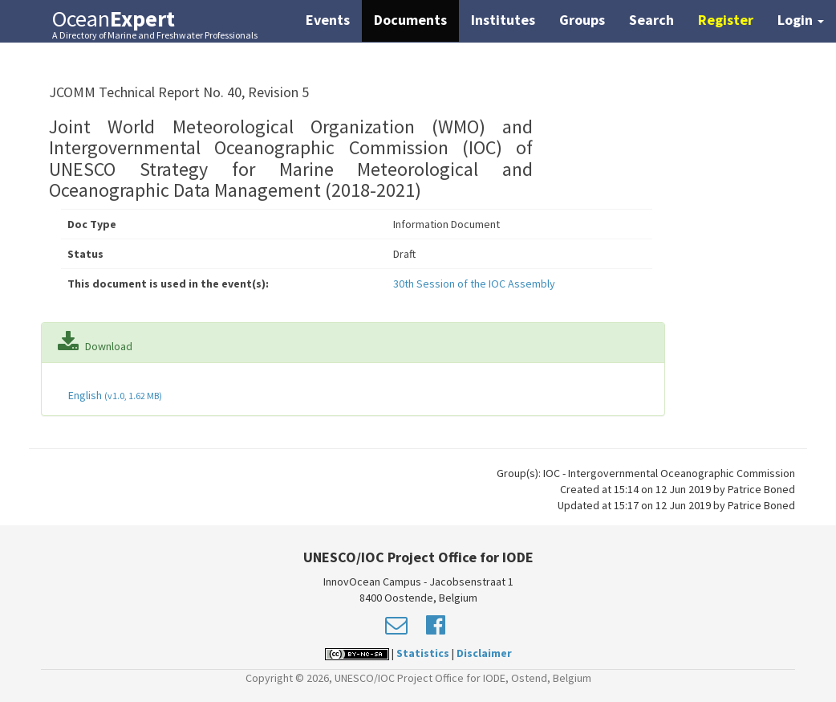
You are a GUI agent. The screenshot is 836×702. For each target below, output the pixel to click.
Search (651, 19)
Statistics (422, 653)
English (114, 395)
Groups (582, 19)
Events (328, 19)
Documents (410, 19)
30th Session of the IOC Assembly (474, 283)
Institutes (503, 19)
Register (725, 19)
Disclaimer (484, 653)
